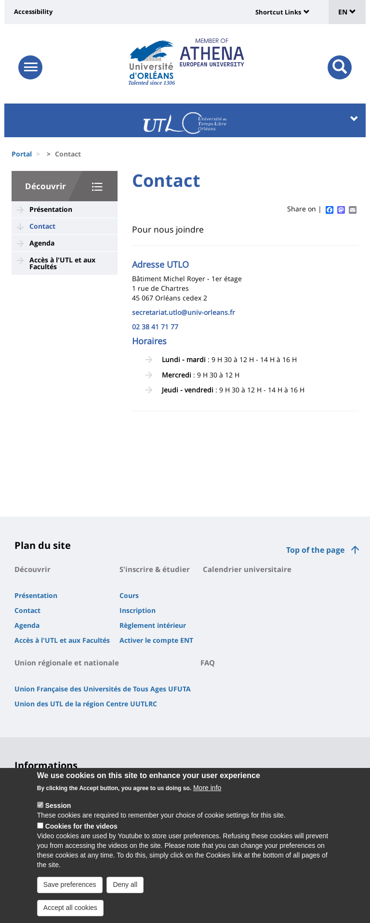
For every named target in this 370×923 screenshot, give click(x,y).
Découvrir (45, 186)
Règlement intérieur (152, 625)
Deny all (125, 884)
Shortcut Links (278, 12)
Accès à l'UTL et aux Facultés (62, 263)
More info (207, 788)
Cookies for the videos (81, 826)
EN (347, 11)
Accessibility (33, 11)
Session (58, 805)
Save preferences (69, 884)
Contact (42, 226)
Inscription (137, 610)
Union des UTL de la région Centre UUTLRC (85, 703)
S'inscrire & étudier (154, 569)
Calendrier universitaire (247, 569)
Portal (22, 153)
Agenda (41, 242)
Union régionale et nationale (66, 662)
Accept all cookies (70, 907)
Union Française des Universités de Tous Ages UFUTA (102, 688)
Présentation (50, 209)
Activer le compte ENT (156, 640)
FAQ (207, 662)
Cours (129, 595)
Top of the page (315, 550)
